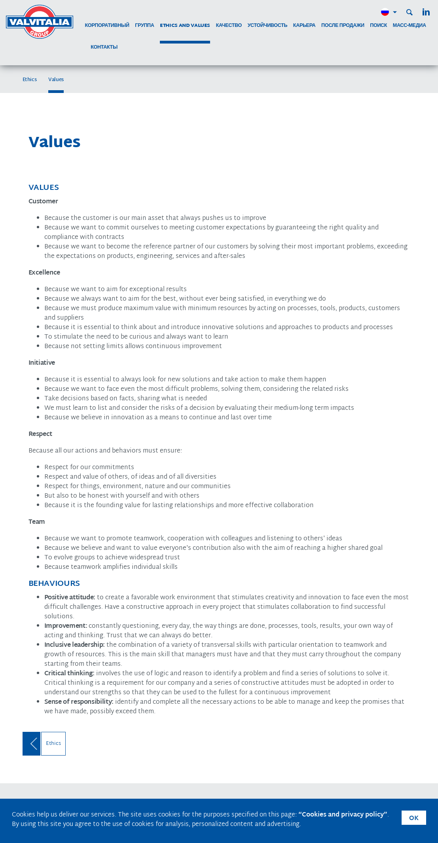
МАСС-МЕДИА (409, 26)
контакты (104, 48)
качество (229, 26)
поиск (378, 26)
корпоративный (107, 26)
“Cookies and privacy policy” (342, 815)
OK (414, 818)
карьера (304, 26)
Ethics (30, 80)
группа (144, 26)
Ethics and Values (185, 26)
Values (56, 80)
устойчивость (268, 26)
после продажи (342, 26)
